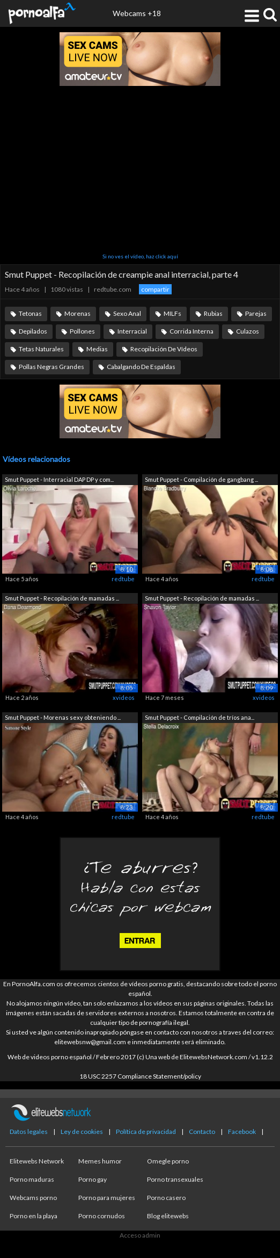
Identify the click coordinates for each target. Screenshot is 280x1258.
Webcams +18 (137, 13)
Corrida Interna (191, 331)
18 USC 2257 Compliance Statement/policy (140, 1076)
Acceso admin (140, 1235)
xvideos (124, 697)
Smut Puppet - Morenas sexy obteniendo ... (63, 717)
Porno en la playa (33, 1216)
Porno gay (92, 1179)
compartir (155, 289)
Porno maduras (32, 1179)
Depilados (33, 331)
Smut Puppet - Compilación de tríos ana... (199, 717)
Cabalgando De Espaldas (141, 367)
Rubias (213, 313)
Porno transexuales (175, 1179)
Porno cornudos (101, 1216)
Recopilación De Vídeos (163, 349)
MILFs (172, 313)
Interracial (132, 331)
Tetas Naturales (41, 349)
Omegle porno (168, 1161)
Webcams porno (33, 1198)
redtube (123, 578)
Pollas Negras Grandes (51, 367)
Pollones (82, 331)
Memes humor (100, 1161)
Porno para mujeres (106, 1198)
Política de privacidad (146, 1131)
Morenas (77, 313)
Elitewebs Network (37, 1161)
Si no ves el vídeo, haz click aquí (140, 256)
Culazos (247, 331)
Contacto (202, 1131)
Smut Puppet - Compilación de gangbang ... (201, 479)
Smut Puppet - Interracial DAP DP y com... (59, 479)
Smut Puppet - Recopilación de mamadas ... (62, 598)
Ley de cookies (82, 1131)
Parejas (256, 313)
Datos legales (29, 1131)
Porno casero (166, 1198)
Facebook (242, 1131)
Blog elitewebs (168, 1216)
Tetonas (30, 313)
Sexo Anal (127, 313)
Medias (97, 349)
